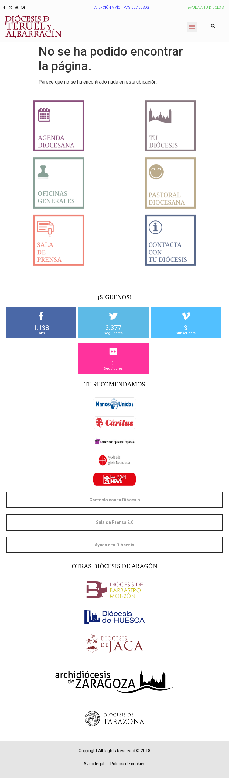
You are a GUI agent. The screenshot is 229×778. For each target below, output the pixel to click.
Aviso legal (94, 763)
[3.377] (113, 316)
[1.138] (41, 316)
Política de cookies (127, 763)
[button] (192, 27)
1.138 (41, 327)
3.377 (113, 327)
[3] (186, 316)
